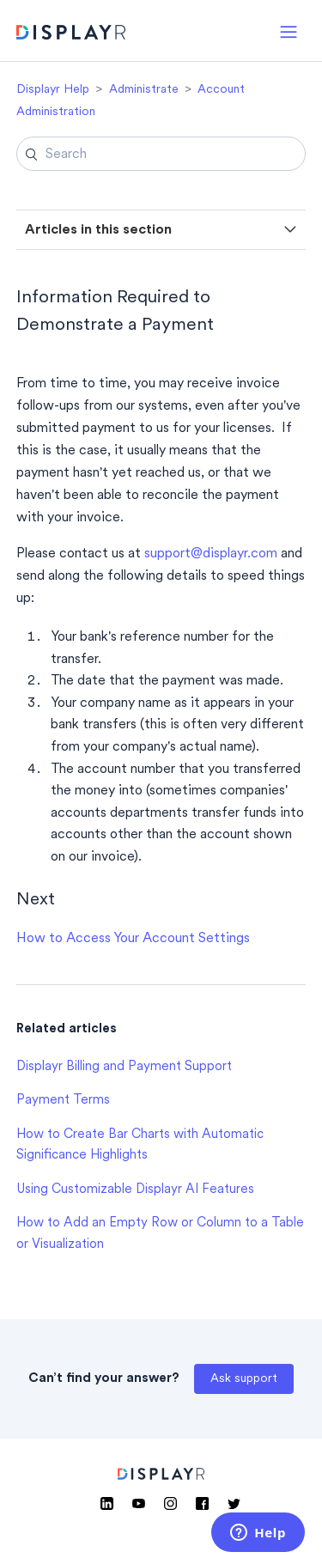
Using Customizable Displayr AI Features (135, 1190)
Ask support (243, 1378)
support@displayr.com (210, 554)
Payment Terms (63, 1100)
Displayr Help (52, 89)
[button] (288, 30)
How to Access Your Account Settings (133, 939)
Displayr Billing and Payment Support (124, 1067)
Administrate (144, 89)
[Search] (161, 154)
